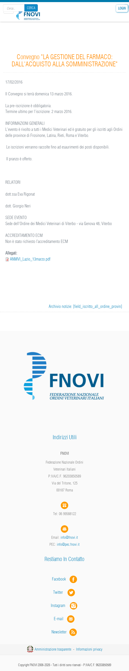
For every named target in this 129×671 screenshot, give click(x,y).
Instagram (64, 605)
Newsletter (65, 632)
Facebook (60, 579)
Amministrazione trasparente (53, 649)
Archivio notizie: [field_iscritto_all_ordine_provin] (85, 306)
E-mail (58, 618)
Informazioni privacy (89, 649)
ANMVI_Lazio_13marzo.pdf (30, 259)
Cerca (31, 8)
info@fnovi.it (69, 537)
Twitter (64, 592)
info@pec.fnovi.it (68, 544)
